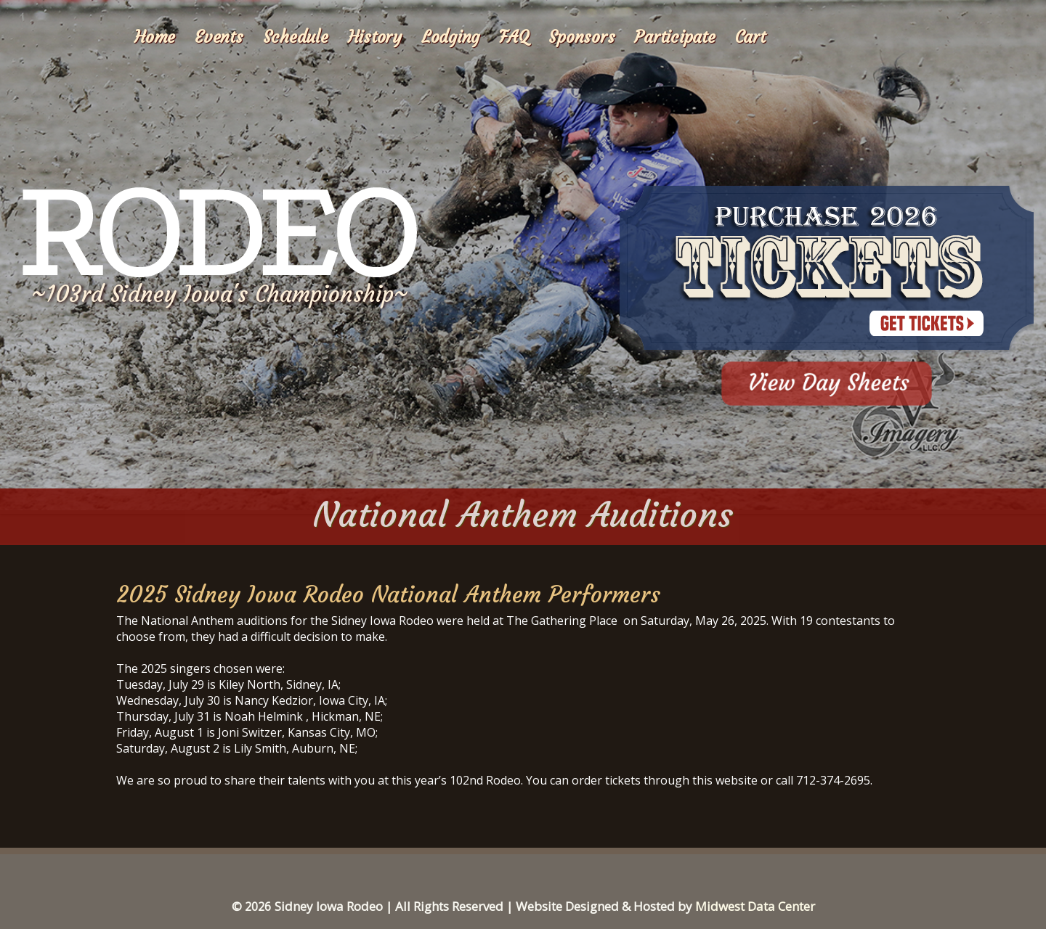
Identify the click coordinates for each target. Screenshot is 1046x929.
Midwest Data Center (755, 906)
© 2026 (251, 906)
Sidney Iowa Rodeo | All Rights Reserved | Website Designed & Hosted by (485, 906)
